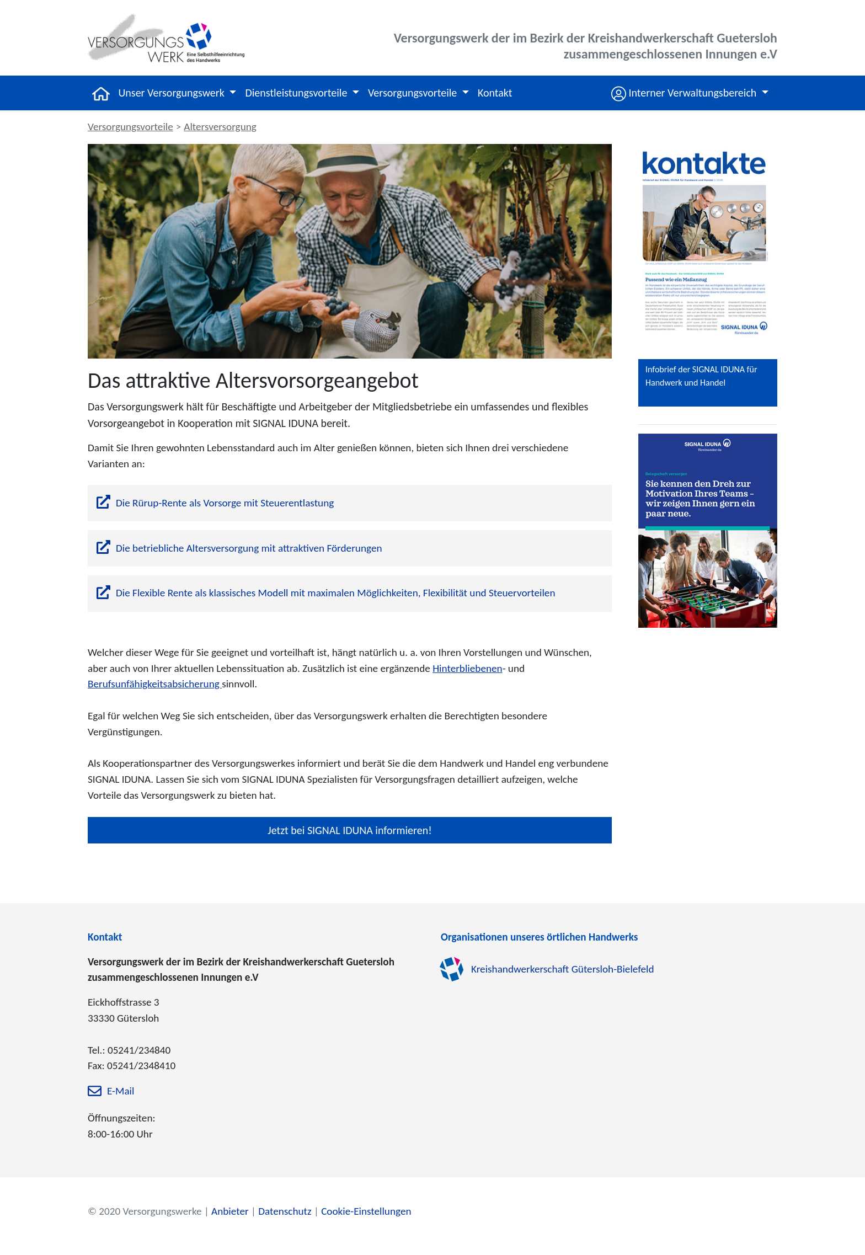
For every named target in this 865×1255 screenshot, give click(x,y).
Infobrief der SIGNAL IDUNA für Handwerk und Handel (701, 376)
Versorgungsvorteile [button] (414, 92)
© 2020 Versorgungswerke (145, 1211)
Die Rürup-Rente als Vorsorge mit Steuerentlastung (225, 502)
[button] (689, 93)
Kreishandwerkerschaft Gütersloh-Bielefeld (562, 969)
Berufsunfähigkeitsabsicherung (155, 683)
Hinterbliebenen (467, 668)
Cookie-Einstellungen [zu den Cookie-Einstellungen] (366, 1211)
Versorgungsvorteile (130, 126)
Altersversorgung (220, 126)
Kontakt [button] (495, 92)
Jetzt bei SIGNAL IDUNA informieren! (349, 830)
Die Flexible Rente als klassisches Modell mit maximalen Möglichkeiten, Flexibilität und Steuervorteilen (335, 592)
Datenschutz (284, 1211)
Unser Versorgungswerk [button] (173, 92)
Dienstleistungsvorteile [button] (297, 92)
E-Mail (120, 1091)
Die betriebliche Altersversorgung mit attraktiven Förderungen (249, 548)
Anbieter (230, 1211)
